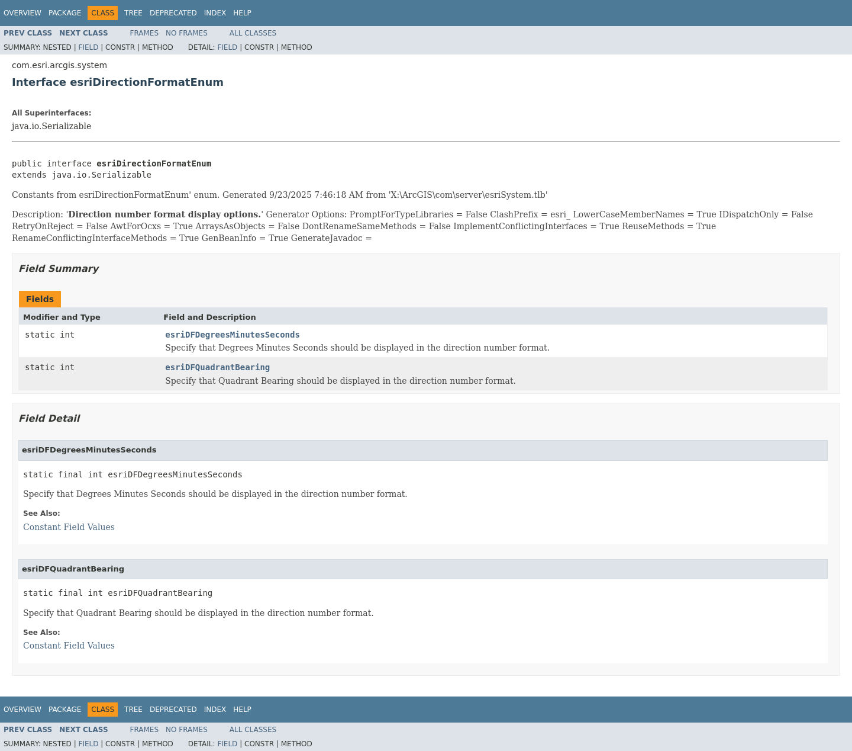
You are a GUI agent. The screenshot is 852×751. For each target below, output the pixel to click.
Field (88, 47)
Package (65, 13)
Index (215, 13)
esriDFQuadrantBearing (217, 367)
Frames (144, 33)
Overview (22, 13)
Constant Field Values (69, 527)
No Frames (187, 33)
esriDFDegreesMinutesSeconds (232, 334)
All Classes (253, 33)
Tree (133, 13)
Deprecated (173, 13)
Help (242, 13)
